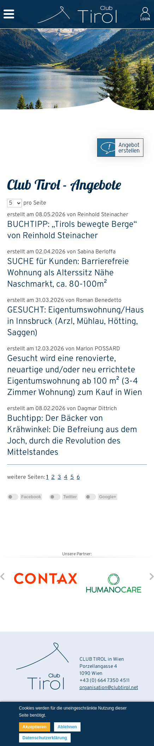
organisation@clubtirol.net (108, 688)
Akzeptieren (35, 726)
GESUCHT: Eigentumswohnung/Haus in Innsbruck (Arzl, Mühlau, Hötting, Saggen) (75, 321)
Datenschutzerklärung (45, 737)
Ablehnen (67, 726)
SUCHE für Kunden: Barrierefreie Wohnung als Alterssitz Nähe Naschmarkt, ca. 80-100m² (68, 273)
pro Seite (34, 203)
